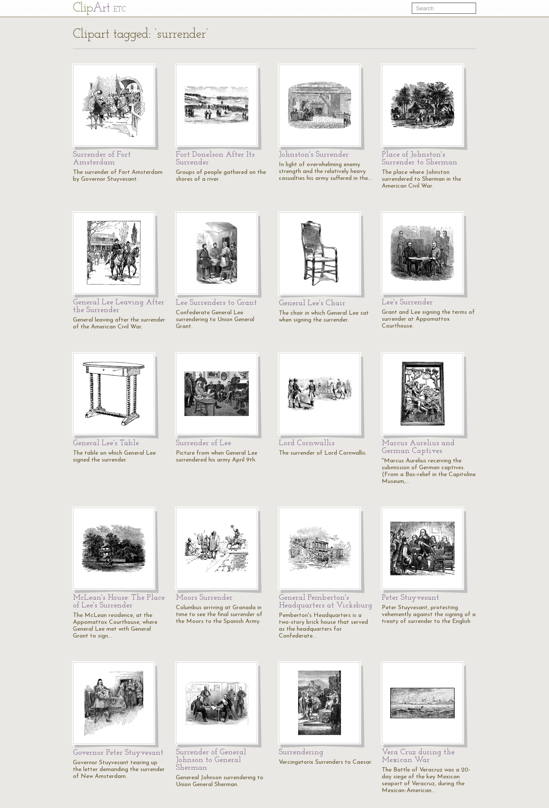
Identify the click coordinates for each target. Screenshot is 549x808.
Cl (99, 8)
